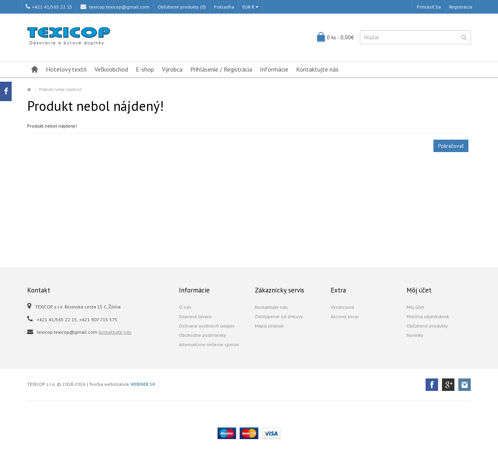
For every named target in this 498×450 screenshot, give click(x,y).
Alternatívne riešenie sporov (209, 344)
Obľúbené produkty (427, 326)
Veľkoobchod (111, 69)
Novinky (415, 335)
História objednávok (428, 316)
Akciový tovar (345, 316)
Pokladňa (224, 7)
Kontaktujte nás (317, 69)
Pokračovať (451, 145)
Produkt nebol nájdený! (60, 89)
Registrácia (460, 7)
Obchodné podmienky (202, 335)
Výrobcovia (342, 307)
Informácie (274, 69)
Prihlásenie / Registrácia (221, 69)
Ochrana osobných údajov (207, 326)
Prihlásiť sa (429, 7)
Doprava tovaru (195, 316)
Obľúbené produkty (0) (182, 7)
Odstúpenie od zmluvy (279, 316)
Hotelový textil (66, 69)
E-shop (145, 69)
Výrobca (172, 69)
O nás (185, 307)
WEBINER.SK (142, 384)
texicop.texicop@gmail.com (115, 7)
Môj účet (415, 307)
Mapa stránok (269, 326)
